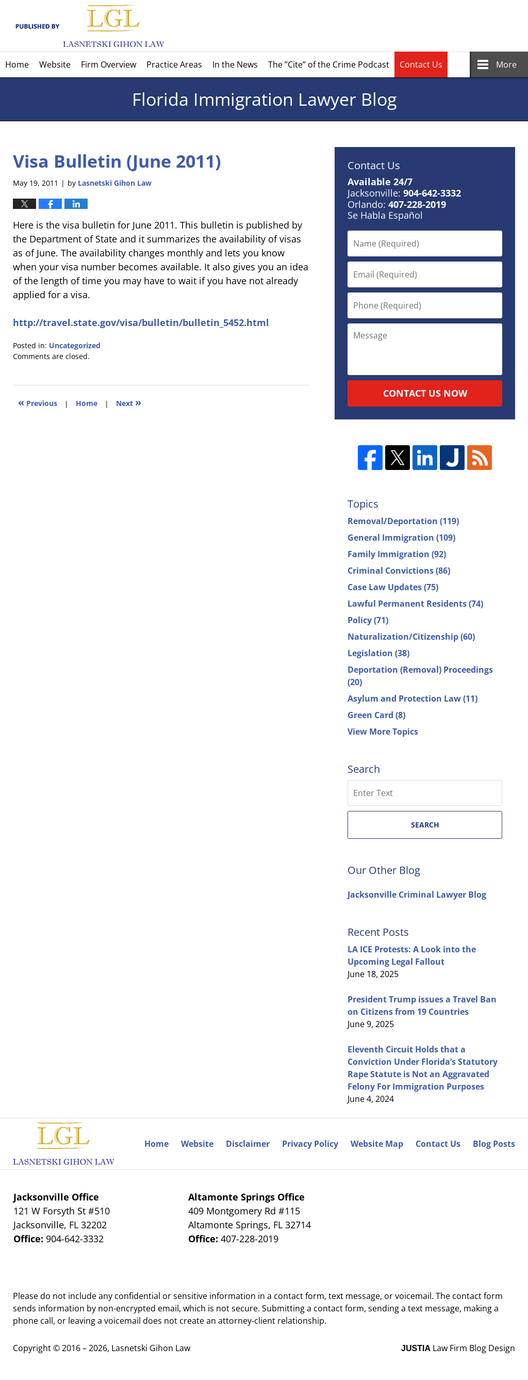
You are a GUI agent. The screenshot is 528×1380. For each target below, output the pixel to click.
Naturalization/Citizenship (411, 636)
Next (128, 402)
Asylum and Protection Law (412, 698)
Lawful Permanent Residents (415, 603)
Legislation (378, 653)
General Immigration (401, 537)
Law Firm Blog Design (458, 1348)
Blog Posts (494, 1143)
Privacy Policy (310, 1143)
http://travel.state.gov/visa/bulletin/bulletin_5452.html (141, 322)
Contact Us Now (425, 393)
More (506, 64)
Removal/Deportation (403, 521)
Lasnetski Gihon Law (150, 1348)
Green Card (376, 715)
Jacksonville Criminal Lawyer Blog (417, 894)
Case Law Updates (393, 587)
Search (425, 825)
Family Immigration (397, 554)
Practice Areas (174, 64)
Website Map (377, 1143)
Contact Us (421, 64)
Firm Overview (108, 64)
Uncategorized (75, 345)
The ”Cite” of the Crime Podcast (328, 64)
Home (17, 64)
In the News (235, 64)
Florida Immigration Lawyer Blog (88, 26)
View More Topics (383, 731)
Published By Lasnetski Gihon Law (426, 25)
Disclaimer (248, 1143)
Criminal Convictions (399, 570)
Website (55, 64)
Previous (37, 402)
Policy (368, 620)
